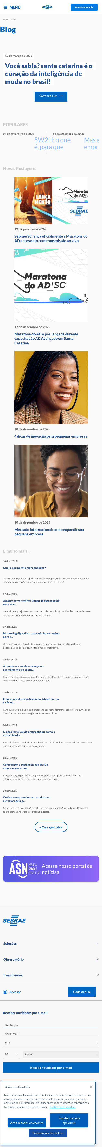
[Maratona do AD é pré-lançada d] (51, 297)
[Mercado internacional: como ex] (51, 490)
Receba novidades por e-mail (51, 1067)
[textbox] (53, 1043)
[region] (48, 1113)
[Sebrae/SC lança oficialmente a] (51, 210)
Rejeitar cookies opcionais (69, 1120)
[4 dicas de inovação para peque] (51, 394)
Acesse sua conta (84, 7)
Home (5, 19)
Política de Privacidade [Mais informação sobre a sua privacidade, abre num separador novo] (63, 1107)
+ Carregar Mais (51, 827)
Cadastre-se (82, 992)
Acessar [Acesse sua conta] (15, 992)
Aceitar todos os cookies (26, 1123)
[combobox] (51, 1043)
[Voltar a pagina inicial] (51, 7)
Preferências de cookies (47, 1133)
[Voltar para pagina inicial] (51, 920)
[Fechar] (90, 1087)
